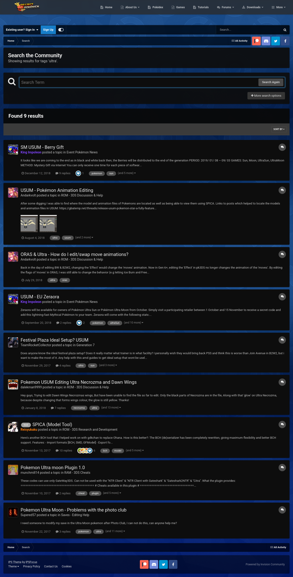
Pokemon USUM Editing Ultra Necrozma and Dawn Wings (79, 382)
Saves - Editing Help (75, 515)
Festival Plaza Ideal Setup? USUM (55, 340)
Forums (255, 11)
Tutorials (232, 11)
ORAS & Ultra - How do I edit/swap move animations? (74, 254)
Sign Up (48, 29)
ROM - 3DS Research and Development (89, 429)
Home (138, 11)
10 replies (64, 450)
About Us (160, 11)
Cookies (67, 566)
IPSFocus (31, 562)
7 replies (58, 408)
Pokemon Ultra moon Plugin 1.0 (53, 467)
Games (209, 11)
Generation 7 (85, 345)
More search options (266, 95)
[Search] (237, 29)
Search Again (271, 82)
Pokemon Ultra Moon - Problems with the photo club (73, 510)
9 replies (62, 173)
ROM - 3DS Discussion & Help (82, 195)
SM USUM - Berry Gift (42, 147)
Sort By (279, 129)
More (279, 11)
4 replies (63, 365)
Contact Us (51, 566)
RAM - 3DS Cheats (77, 472)
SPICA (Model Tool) (52, 424)
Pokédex (187, 11)
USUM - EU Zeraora (40, 296)
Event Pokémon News (82, 152)
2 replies (63, 322)
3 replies (63, 531)
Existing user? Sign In (22, 29)
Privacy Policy (31, 566)
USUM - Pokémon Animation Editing (57, 190)
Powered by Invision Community (265, 564)
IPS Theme (15, 562)
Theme (13, 566)
